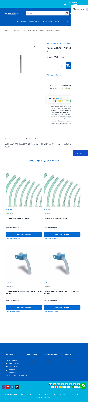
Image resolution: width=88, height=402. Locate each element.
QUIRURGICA (15, 30)
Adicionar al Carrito (69, 65)
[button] (34, 46)
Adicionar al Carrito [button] (24, 235)
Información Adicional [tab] (24, 139)
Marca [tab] (37, 139)
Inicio (6, 30)
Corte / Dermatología (28, 30)
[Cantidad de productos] (56, 66)
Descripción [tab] (9, 139)
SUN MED (9, 210)
